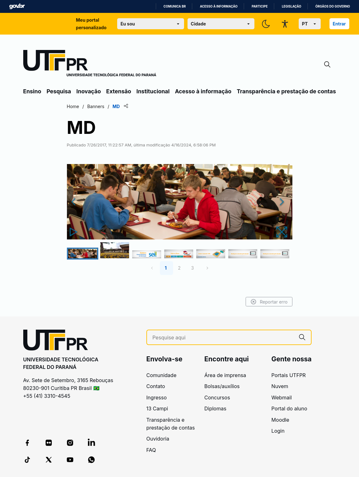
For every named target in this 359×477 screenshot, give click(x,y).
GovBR (17, 6)
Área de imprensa (225, 375)
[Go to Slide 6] (242, 254)
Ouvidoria (157, 439)
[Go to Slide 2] (114, 250)
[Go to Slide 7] (275, 254)
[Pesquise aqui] (222, 337)
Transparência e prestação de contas (286, 91)
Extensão (118, 91)
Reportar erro (269, 302)
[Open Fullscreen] (283, 231)
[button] (179, 201)
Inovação (88, 91)
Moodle (280, 420)
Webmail (281, 397)
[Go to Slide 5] (210, 254)
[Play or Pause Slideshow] (75, 231)
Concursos (217, 397)
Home (73, 106)
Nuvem (279, 386)
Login (278, 431)
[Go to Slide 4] (178, 254)
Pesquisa (58, 91)
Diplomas (215, 408)
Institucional (153, 91)
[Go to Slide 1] (82, 254)
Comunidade (161, 375)
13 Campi (157, 408)
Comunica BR (175, 6)
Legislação (291, 6)
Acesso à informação (218, 6)
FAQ (151, 450)
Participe (260, 6)
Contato (155, 386)
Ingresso (156, 397)
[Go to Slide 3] (146, 254)
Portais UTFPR (288, 375)
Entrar (339, 23)
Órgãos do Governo (332, 6)
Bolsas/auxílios (222, 386)
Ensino (32, 91)
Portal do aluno (289, 408)
